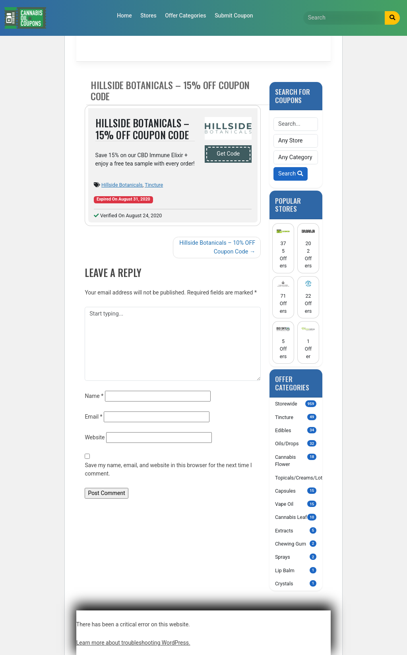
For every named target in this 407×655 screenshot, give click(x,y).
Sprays (295, 557)
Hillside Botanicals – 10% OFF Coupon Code (217, 247)
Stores (148, 15)
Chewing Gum (295, 543)
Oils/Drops (295, 443)
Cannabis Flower (295, 461)
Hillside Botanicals (122, 185)
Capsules (295, 490)
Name (94, 396)
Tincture (154, 185)
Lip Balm (295, 570)
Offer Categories (185, 15)
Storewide (295, 403)
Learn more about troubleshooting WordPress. (133, 642)
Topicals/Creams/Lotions (298, 477)
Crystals (295, 583)
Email (93, 416)
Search (290, 173)
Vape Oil (295, 504)
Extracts (295, 530)
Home (124, 15)
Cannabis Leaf (295, 517)
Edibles (295, 430)
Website (95, 437)
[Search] (344, 18)
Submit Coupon (234, 15)
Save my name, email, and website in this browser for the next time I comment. (168, 469)
